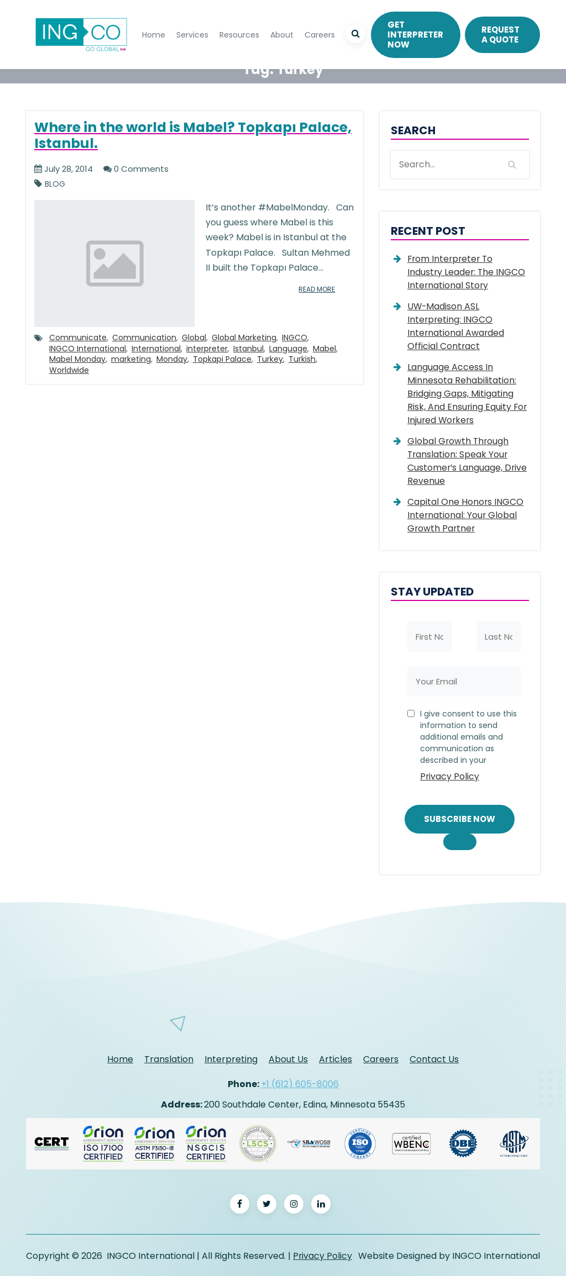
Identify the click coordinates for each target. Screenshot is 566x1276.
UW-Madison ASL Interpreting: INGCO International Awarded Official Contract (456, 326)
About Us (288, 1058)
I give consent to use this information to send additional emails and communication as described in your (469, 747)
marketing (131, 360)
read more (314, 289)
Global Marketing (244, 337)
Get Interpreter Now (415, 34)
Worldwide (69, 370)
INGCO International (87, 349)
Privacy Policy (450, 776)
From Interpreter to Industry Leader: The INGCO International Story (467, 272)
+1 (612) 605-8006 (300, 1083)
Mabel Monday (77, 360)
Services (192, 34)
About (282, 34)
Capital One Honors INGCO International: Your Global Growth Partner (465, 515)
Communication (144, 337)
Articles (335, 1058)
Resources (239, 34)
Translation (168, 1058)
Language (288, 349)
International (156, 349)
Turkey (270, 360)
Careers (320, 34)
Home (153, 34)
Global (194, 337)
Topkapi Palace (222, 360)
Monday (171, 360)
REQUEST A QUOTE (500, 34)
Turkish (302, 360)
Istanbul (248, 349)
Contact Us (434, 1058)
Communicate (78, 337)
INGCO (294, 337)
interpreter (207, 349)
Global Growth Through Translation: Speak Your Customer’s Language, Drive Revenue (467, 461)
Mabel (324, 349)
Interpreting (231, 1058)
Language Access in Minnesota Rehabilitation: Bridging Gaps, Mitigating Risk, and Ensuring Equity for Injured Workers (467, 393)
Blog (55, 184)
